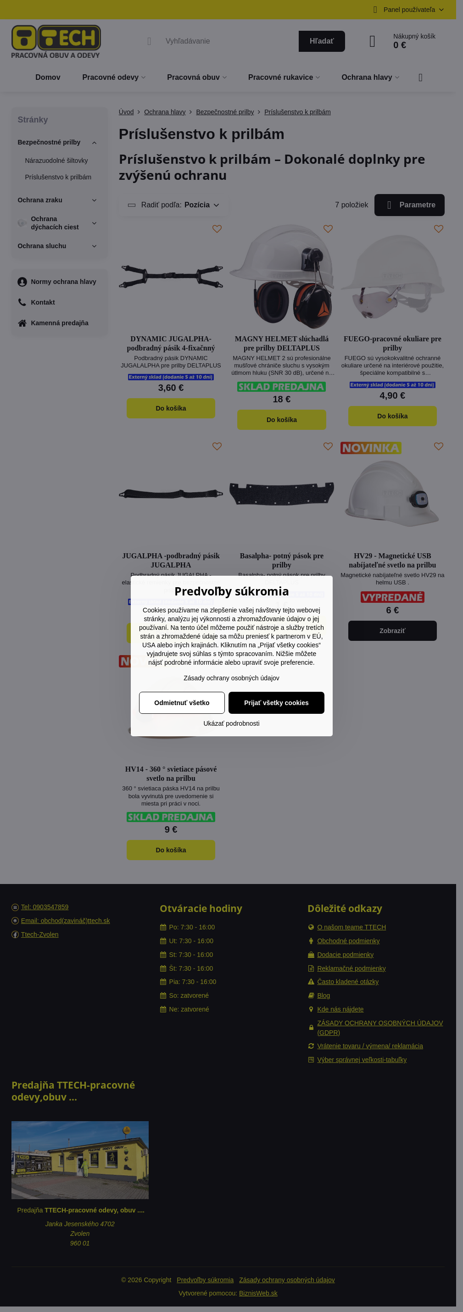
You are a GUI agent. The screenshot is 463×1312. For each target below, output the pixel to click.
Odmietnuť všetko (181, 702)
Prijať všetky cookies (276, 702)
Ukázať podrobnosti (232, 723)
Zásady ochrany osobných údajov (231, 678)
